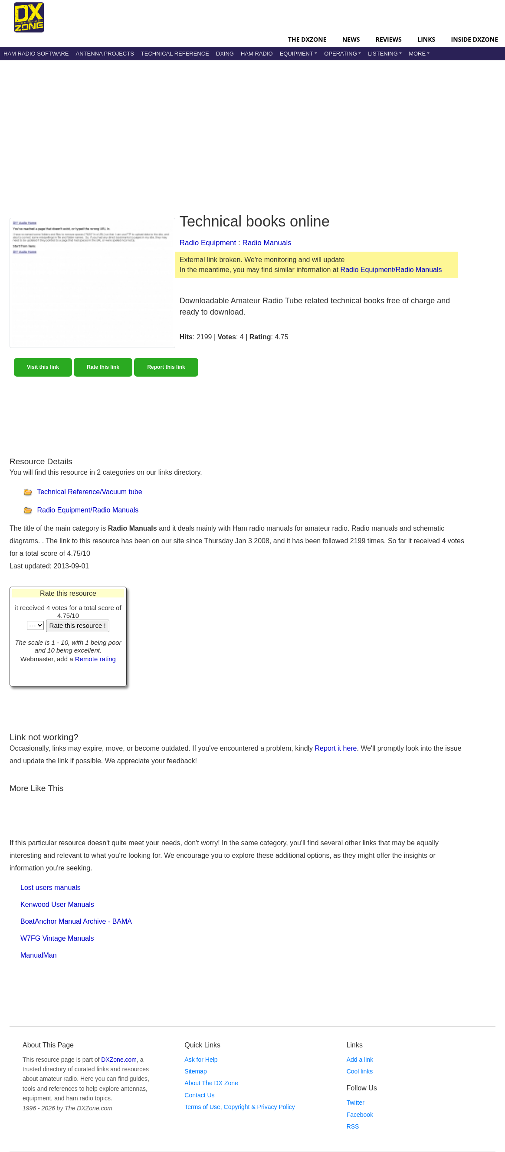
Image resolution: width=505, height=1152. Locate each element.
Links (426, 39)
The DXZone (307, 39)
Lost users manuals (50, 887)
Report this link (166, 367)
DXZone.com (119, 1059)
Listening (383, 53)
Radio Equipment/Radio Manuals (391, 269)
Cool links (360, 1071)
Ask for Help (200, 1059)
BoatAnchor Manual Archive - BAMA (76, 921)
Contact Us (199, 1095)
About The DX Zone (211, 1083)
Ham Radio (257, 53)
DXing (225, 53)
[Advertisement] (220, 129)
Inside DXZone (474, 39)
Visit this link (43, 367)
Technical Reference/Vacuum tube (89, 492)
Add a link (360, 1059)
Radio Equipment (208, 243)
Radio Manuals (266, 243)
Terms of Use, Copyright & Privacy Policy (239, 1106)
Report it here (336, 748)
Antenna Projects (104, 53)
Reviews (389, 39)
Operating (340, 53)
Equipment (296, 53)
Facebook (360, 1114)
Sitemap (195, 1071)
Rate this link (103, 367)
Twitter (355, 1102)
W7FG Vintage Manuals (57, 938)
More (417, 53)
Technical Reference (175, 53)
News (351, 39)
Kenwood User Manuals (57, 904)
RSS (353, 1126)
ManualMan (38, 955)
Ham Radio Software (36, 53)
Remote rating (95, 659)
